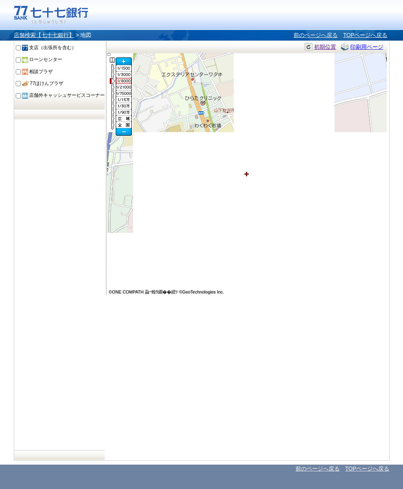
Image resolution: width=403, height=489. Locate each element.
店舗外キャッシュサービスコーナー (63, 95)
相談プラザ (37, 71)
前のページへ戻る (316, 35)
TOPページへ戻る (365, 35)
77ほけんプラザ (43, 83)
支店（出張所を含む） (49, 47)
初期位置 (325, 47)
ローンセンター (42, 59)
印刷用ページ (366, 47)
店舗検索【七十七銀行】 (44, 35)
